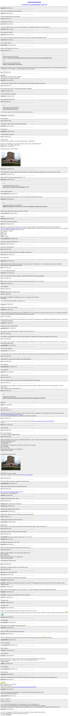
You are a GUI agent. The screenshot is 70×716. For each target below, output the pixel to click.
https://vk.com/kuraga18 (27, 474)
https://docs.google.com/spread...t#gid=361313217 (11, 228)
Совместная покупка (34, 2)
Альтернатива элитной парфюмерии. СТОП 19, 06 (34, 4)
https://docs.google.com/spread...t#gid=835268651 (42, 421)
